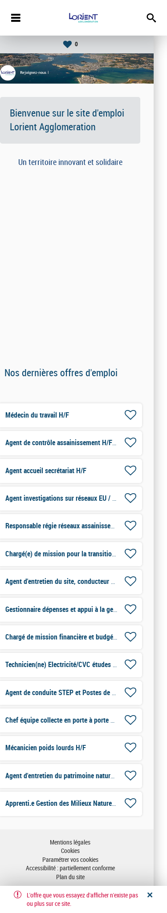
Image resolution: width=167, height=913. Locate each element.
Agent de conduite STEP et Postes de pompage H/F (91, 692)
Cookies (83, 851)
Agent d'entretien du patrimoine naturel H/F (80, 776)
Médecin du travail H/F (50, 415)
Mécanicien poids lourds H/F (59, 748)
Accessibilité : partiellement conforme (83, 868)
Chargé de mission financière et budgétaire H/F (85, 637)
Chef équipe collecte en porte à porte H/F (76, 720)
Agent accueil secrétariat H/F (59, 471)
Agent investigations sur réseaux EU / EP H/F (82, 498)
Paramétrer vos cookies (84, 860)
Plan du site (83, 877)
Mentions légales (83, 842)
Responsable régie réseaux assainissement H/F (84, 526)
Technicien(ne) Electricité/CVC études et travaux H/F (92, 664)
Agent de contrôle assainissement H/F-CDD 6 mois (90, 442)
